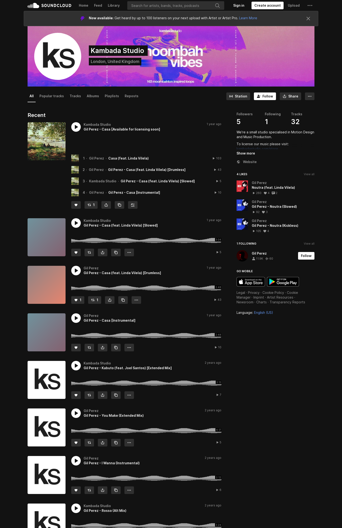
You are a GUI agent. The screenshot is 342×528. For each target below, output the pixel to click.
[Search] (175, 5)
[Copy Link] (119, 205)
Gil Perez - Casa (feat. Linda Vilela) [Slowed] (158, 181)
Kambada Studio (102, 181)
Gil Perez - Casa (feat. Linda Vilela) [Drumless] (146, 170)
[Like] (76, 205)
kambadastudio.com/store (257, 149)
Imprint (258, 297)
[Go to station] (238, 96)
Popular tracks (51, 96)
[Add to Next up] (133, 205)
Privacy (254, 293)
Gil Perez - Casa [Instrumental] (134, 192)
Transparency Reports (287, 302)
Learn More (248, 18)
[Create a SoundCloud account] (268, 5)
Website (247, 162)
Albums (93, 96)
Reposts (131, 96)
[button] (309, 5)
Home (83, 5)
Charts (261, 302)
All (31, 96)
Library (114, 5)
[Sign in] (238, 5)
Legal (241, 293)
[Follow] (265, 96)
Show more (246, 153)
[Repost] (91, 205)
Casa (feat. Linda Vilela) (128, 158)
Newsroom (245, 302)
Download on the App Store (251, 281)
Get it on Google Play (283, 281)
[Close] (308, 18)
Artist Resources (280, 297)
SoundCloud (49, 5)
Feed (98, 5)
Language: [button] (255, 312)
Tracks (75, 96)
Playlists (112, 96)
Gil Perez (96, 158)
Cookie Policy (273, 293)
